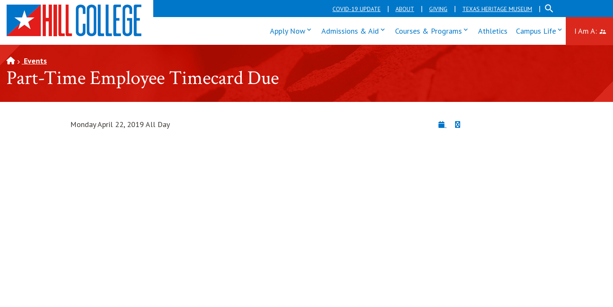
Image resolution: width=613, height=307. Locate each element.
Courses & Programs (433, 30)
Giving (438, 9)
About (404, 9)
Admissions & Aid (355, 30)
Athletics (492, 31)
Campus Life (541, 30)
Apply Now (292, 30)
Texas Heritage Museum (497, 9)
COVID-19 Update (356, 9)
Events (34, 61)
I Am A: (593, 30)
